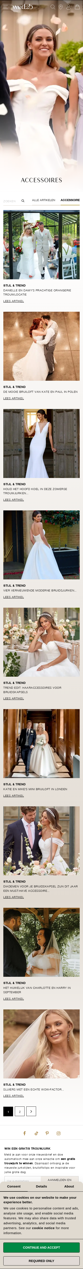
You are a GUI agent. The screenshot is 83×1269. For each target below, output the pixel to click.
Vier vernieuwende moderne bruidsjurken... (40, 590)
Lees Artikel (13, 301)
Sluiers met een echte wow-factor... (33, 1089)
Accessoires (71, 200)
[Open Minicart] (77, 7)
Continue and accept (41, 1247)
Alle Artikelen (43, 200)
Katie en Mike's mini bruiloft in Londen (35, 789)
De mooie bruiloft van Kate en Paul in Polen (40, 391)
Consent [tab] (14, 1186)
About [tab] (69, 1186)
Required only (41, 1261)
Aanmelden (68, 7)
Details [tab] (41, 1186)
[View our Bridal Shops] (60, 7)
